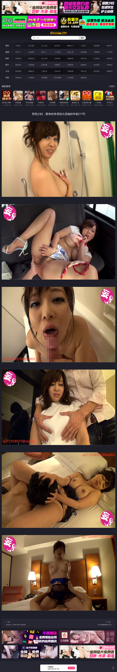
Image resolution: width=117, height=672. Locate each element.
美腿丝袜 (70, 65)
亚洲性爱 (18, 58)
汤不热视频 (57, 78)
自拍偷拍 (31, 52)
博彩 (7, 45)
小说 (7, 71)
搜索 (82, 38)
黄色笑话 (97, 71)
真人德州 (31, 46)
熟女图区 (97, 65)
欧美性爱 (57, 58)
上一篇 (17, 623)
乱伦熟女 (97, 58)
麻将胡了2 (70, 46)
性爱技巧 (110, 71)
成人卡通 (44, 58)
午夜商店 (31, 78)
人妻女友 (44, 71)
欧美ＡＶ (44, 52)
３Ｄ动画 (57, 52)
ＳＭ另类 (110, 52)
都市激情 (18, 71)
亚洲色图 (31, 65)
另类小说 (83, 71)
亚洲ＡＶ (18, 52)
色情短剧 (83, 78)
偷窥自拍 (18, 65)
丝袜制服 (83, 52)
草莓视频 (44, 78)
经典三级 (83, 58)
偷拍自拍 (31, 58)
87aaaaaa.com (58, 33)
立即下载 (71, 668)
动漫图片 (57, 65)
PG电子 (18, 46)
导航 (7, 77)
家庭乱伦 (31, 71)
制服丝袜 (70, 58)
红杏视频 (70, 78)
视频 (7, 52)
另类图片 (110, 65)
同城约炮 (18, 78)
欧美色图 (44, 65)
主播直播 (97, 52)
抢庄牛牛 (110, 46)
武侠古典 (57, 71)
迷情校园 (70, 71)
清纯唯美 (83, 65)
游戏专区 (57, 46)
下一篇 (99, 623)
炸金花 (83, 46)
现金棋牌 (97, 46)
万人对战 (44, 46)
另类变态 (110, 58)
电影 (7, 58)
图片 (7, 65)
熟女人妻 (70, 52)
